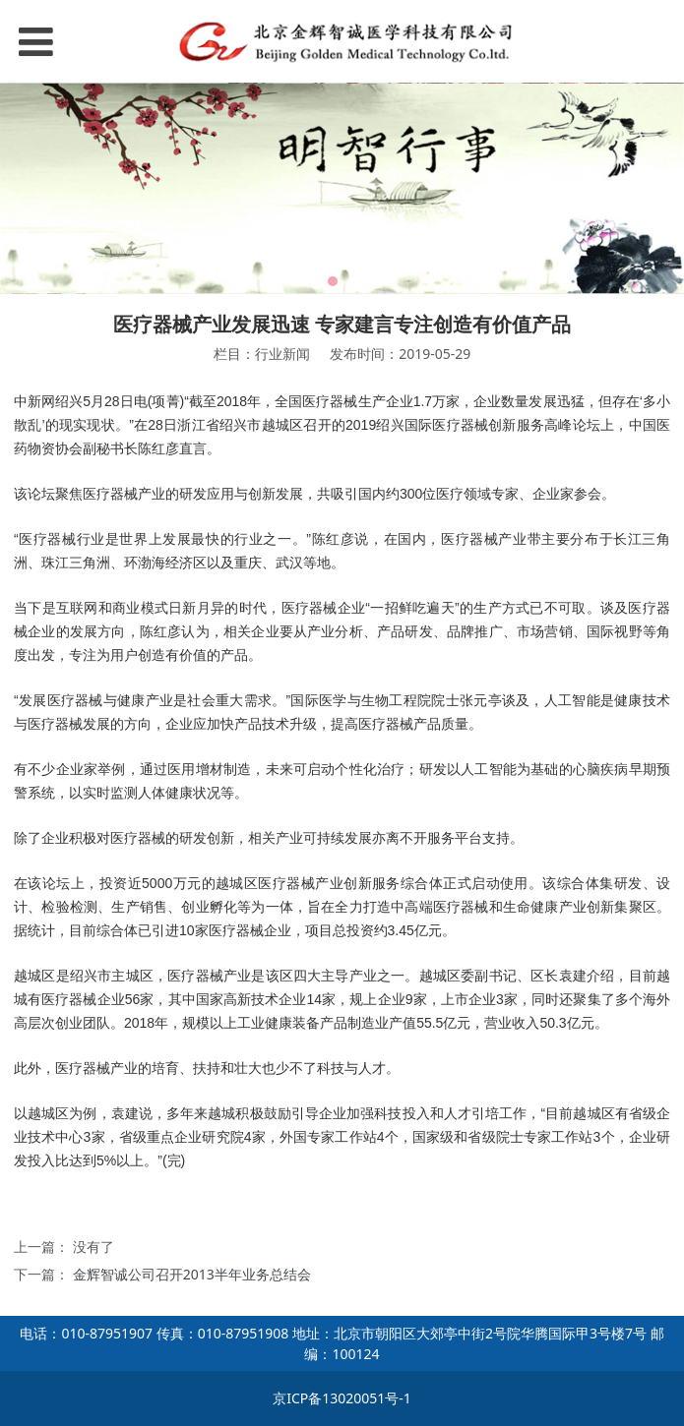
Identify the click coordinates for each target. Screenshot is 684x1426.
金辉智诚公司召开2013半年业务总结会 (192, 1274)
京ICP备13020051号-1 (342, 1398)
